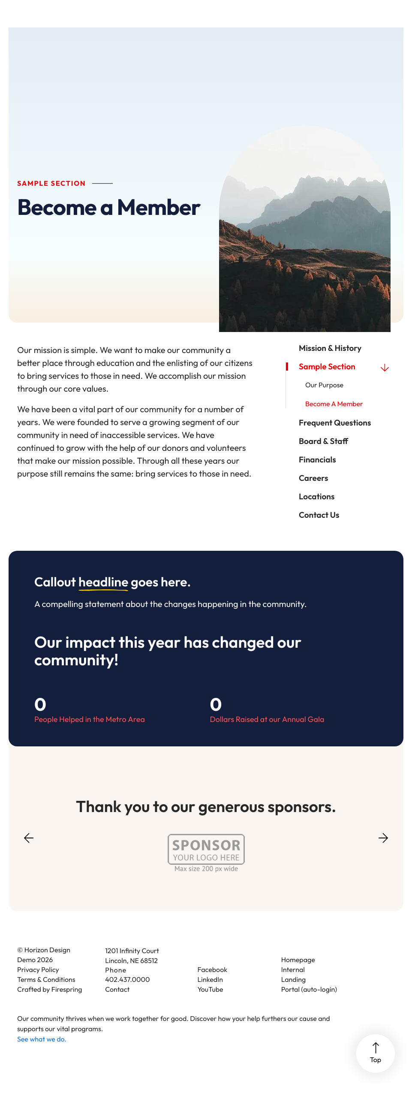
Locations (317, 512)
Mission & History (330, 364)
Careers (313, 494)
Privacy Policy (38, 985)
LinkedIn (210, 995)
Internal (293, 985)
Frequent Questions (335, 439)
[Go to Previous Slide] (28, 859)
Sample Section (347, 382)
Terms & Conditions (46, 995)
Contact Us (319, 531)
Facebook (213, 985)
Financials (317, 475)
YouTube (210, 1005)
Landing (293, 995)
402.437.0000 (127, 995)
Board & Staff (323, 457)
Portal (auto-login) (309, 1005)
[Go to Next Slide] (383, 851)
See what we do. (41, 1055)
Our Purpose (324, 401)
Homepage (298, 976)
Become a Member (334, 420)
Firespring (66, 1005)
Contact (117, 1005)
